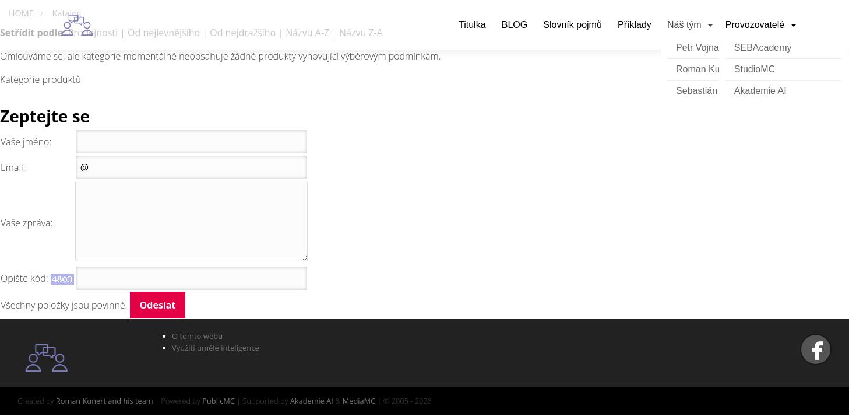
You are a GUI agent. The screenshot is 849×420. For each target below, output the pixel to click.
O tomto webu (197, 336)
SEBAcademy (763, 47)
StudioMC (754, 69)
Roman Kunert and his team (104, 401)
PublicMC (218, 401)
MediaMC (359, 401)
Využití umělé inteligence (215, 347)
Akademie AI (760, 91)
